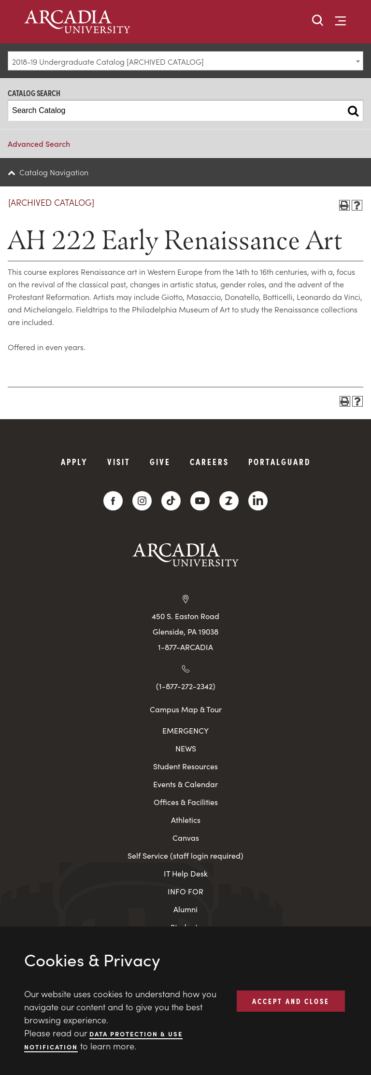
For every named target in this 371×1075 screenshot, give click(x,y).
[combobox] (185, 61)
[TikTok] (171, 500)
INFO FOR (185, 891)
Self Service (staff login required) (185, 855)
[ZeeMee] (229, 500)
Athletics (185, 820)
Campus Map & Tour (186, 709)
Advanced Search (39, 143)
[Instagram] (142, 500)
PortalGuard (279, 461)
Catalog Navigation (53, 172)
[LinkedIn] (258, 500)
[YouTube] (200, 500)
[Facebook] (113, 500)
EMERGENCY (185, 730)
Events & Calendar (185, 784)
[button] (318, 21)
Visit (118, 461)
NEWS (185, 748)
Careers (209, 461)
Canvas (185, 838)
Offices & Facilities (186, 802)
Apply (74, 461)
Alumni (185, 909)
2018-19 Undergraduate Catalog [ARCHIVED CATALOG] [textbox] (108, 61)
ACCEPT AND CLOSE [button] (290, 1000)
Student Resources (185, 766)
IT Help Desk (186, 873)
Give (160, 461)
